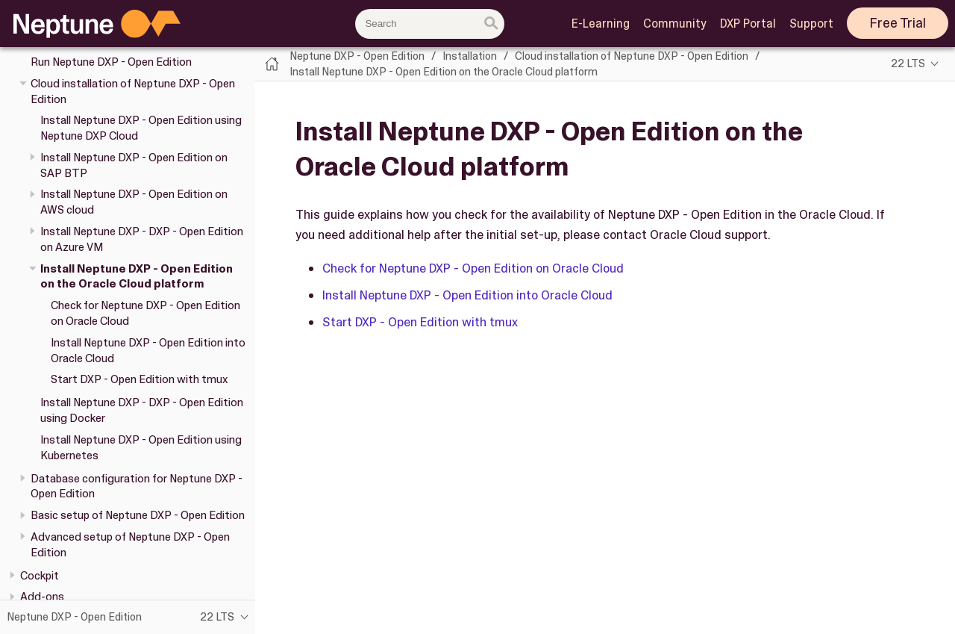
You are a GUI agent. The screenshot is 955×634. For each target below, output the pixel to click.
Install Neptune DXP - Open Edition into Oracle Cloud (467, 295)
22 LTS (908, 63)
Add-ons (42, 596)
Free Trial (898, 23)
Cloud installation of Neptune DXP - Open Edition (631, 56)
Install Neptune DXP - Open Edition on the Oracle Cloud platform (136, 276)
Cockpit (39, 575)
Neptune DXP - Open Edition (357, 56)
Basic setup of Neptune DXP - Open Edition (138, 515)
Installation (469, 56)
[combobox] (429, 24)
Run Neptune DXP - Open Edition (111, 62)
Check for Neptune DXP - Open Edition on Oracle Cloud (473, 268)
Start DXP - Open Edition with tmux (139, 379)
